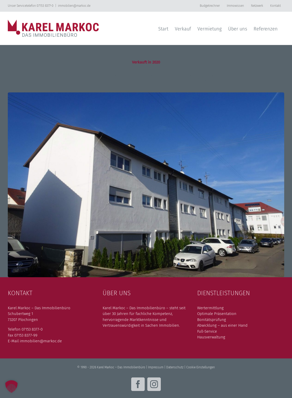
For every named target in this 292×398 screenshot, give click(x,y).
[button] (11, 386)
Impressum (155, 367)
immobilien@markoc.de (74, 6)
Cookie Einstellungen (200, 367)
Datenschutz (174, 367)
